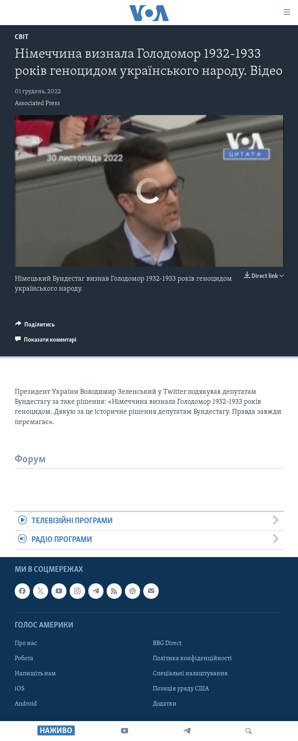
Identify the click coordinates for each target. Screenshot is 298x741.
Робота (24, 658)
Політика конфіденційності (192, 658)
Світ (22, 37)
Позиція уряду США (181, 689)
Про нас (26, 643)
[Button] (35, 326)
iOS (20, 689)
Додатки (165, 704)
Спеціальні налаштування (190, 674)
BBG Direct (167, 643)
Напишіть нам (35, 674)
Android (26, 704)
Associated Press (37, 103)
